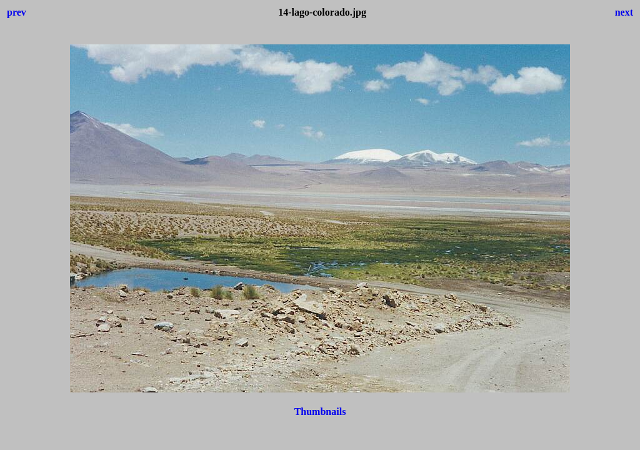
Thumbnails (320, 411)
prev (16, 12)
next (624, 12)
